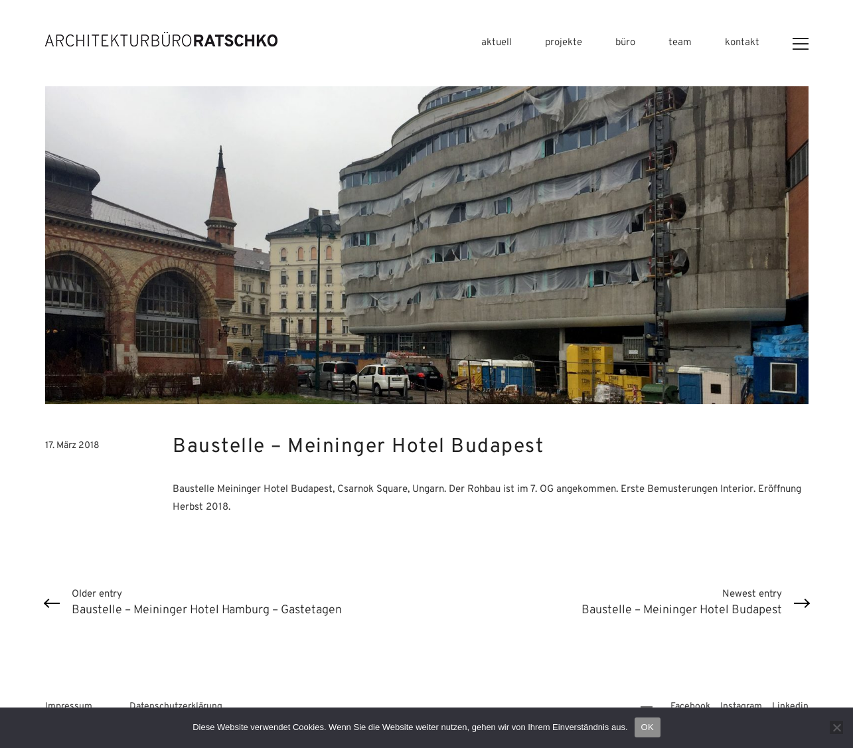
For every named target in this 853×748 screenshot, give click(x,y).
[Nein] (836, 727)
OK (647, 727)
